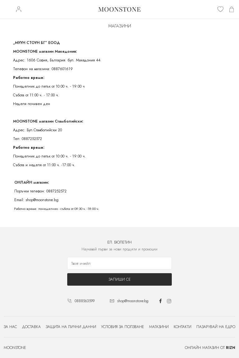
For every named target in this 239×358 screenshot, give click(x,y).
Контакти (182, 327)
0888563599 (85, 301)
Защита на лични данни (71, 327)
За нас (10, 327)
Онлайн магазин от (210, 348)
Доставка (31, 327)
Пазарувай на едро (215, 327)
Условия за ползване (122, 327)
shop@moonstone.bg (132, 301)
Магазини (159, 327)
